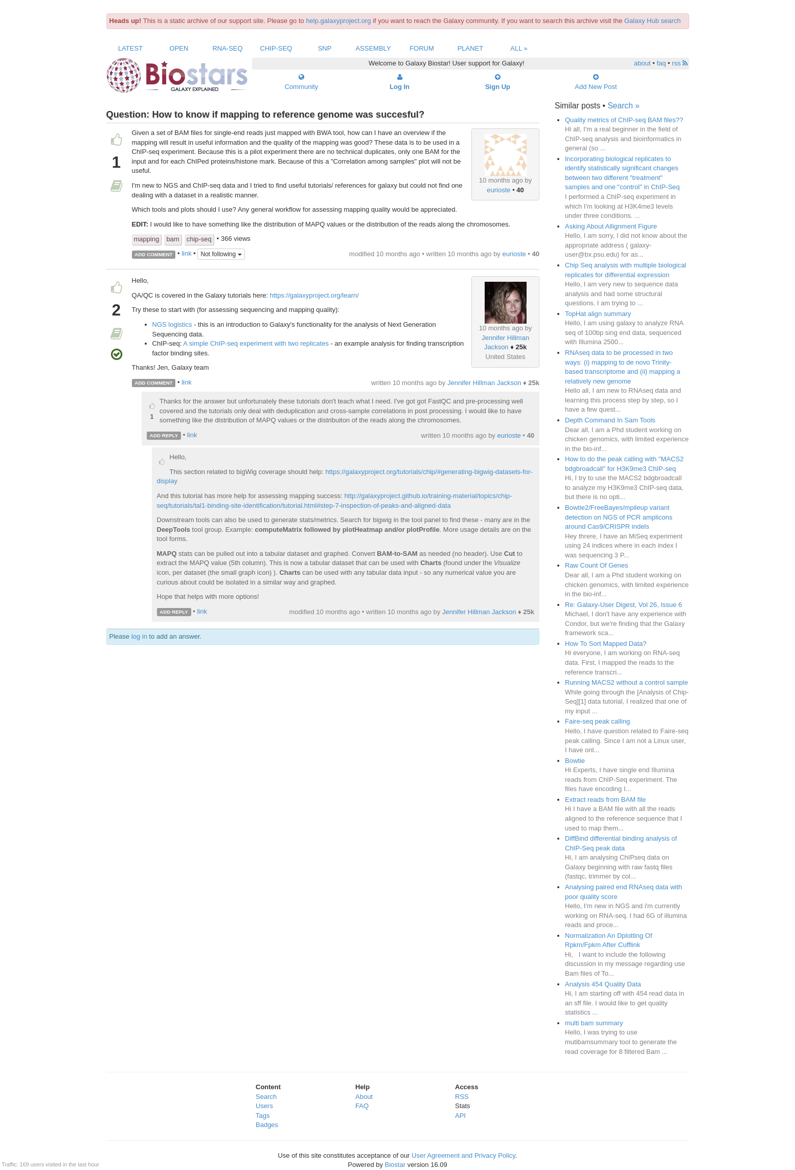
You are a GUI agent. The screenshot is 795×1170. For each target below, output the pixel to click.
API (460, 1115)
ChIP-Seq (276, 48)
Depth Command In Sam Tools (610, 420)
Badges (267, 1125)
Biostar (395, 1164)
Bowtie (575, 760)
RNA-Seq (227, 48)
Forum (422, 48)
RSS (462, 1096)
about (642, 63)
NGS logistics (172, 324)
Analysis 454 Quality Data (603, 984)
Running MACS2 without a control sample (626, 682)
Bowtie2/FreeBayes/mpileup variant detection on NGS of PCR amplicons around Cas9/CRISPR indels (618, 517)
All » (519, 48)
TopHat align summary (598, 314)
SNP (325, 48)
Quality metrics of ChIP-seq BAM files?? (624, 120)
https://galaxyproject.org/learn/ (314, 295)
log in (139, 636)
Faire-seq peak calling (597, 721)
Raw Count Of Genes (596, 565)
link (186, 254)
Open (179, 48)
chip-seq (199, 239)
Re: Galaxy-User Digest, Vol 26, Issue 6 (623, 605)
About (364, 1096)
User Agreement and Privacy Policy (463, 1155)
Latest (130, 48)
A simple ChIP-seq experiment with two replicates (256, 343)
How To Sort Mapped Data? (605, 643)
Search (266, 1096)
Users (264, 1106)
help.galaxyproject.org (338, 21)
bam (172, 239)
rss (680, 63)
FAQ (362, 1106)
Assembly (373, 48)
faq (661, 63)
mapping (147, 239)
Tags (262, 1115)
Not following (220, 254)
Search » (623, 105)
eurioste (498, 190)
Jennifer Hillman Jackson (484, 383)
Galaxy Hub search (652, 21)
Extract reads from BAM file (605, 799)
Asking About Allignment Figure (611, 226)
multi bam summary (594, 1023)
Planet (471, 48)
